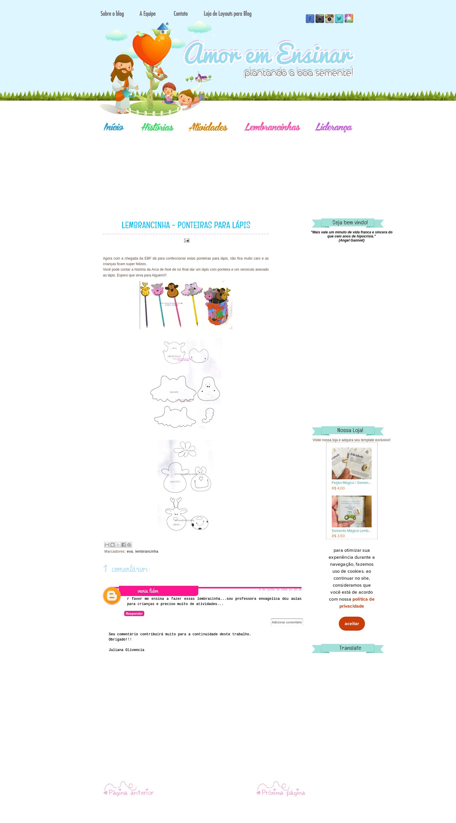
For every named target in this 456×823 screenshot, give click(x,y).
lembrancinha (146, 551)
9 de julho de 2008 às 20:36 (280, 589)
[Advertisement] (248, 167)
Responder (134, 613)
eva (130, 551)
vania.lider (148, 591)
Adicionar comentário (287, 622)
